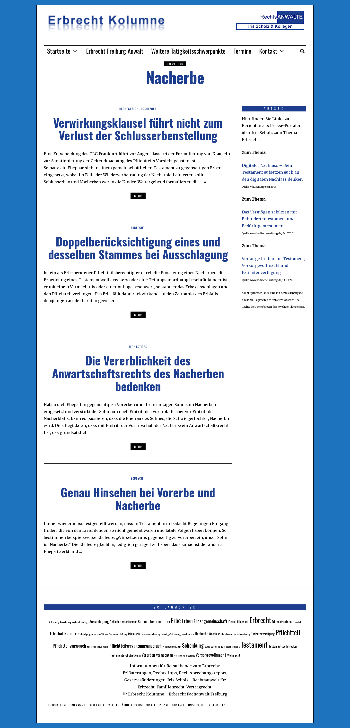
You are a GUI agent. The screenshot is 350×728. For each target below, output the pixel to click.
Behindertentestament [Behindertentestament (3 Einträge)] (123, 621)
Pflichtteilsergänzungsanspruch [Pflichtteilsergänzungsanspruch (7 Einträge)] (135, 645)
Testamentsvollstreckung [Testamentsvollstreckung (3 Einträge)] (125, 655)
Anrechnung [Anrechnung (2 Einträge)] (65, 622)
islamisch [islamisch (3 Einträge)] (134, 634)
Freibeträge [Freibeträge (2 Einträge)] (83, 634)
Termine (242, 51)
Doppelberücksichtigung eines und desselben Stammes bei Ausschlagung (138, 248)
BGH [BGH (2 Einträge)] (168, 622)
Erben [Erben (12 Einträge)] (187, 621)
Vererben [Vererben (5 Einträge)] (148, 655)
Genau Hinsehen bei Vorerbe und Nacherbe (138, 498)
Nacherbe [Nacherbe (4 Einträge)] (201, 633)
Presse (163, 705)
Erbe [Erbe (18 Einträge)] (176, 620)
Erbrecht (138, 227)
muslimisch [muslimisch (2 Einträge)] (188, 634)
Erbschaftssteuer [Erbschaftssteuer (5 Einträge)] (63, 633)
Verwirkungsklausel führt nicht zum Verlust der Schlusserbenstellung (138, 129)
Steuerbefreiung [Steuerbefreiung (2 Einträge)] (212, 646)
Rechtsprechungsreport (138, 108)
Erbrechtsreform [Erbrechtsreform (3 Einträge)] (282, 621)
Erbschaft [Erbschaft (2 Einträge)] (297, 622)
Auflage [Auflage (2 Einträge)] (84, 622)
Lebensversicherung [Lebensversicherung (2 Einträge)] (150, 634)
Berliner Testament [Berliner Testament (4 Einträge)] (151, 621)
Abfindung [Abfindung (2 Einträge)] (54, 622)
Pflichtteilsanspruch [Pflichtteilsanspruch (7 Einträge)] (69, 645)
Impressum (195, 705)
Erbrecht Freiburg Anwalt (114, 51)
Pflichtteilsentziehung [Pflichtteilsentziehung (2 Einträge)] (97, 646)
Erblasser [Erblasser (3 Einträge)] (242, 621)
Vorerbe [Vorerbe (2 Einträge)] (178, 655)
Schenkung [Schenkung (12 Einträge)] (193, 645)
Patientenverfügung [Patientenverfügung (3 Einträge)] (263, 634)
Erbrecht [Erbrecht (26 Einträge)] (260, 620)
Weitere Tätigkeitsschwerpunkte (188, 51)
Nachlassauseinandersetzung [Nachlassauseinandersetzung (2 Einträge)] (235, 634)
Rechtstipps (138, 346)
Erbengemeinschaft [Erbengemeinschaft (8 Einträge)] (211, 621)
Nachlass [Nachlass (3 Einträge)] (214, 634)
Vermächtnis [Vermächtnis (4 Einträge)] (164, 655)
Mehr (138, 196)
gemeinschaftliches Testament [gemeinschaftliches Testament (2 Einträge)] (104, 634)
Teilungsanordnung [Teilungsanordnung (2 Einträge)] (230, 646)
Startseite (58, 51)
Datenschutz (216, 705)
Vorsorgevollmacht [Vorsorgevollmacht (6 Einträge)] (211, 655)
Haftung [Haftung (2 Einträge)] (123, 634)
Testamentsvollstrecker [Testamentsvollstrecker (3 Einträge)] (283, 646)
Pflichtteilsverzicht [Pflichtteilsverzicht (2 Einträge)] (172, 646)
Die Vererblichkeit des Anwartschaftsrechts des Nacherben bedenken (138, 373)
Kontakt (268, 51)
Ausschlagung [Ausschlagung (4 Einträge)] (99, 621)
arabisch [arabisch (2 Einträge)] (76, 622)
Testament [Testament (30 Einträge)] (254, 644)
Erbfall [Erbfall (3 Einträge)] (232, 621)
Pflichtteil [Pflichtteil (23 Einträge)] (288, 632)
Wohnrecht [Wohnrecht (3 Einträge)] (233, 655)
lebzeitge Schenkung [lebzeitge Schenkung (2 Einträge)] (171, 634)
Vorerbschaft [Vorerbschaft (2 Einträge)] (189, 655)
